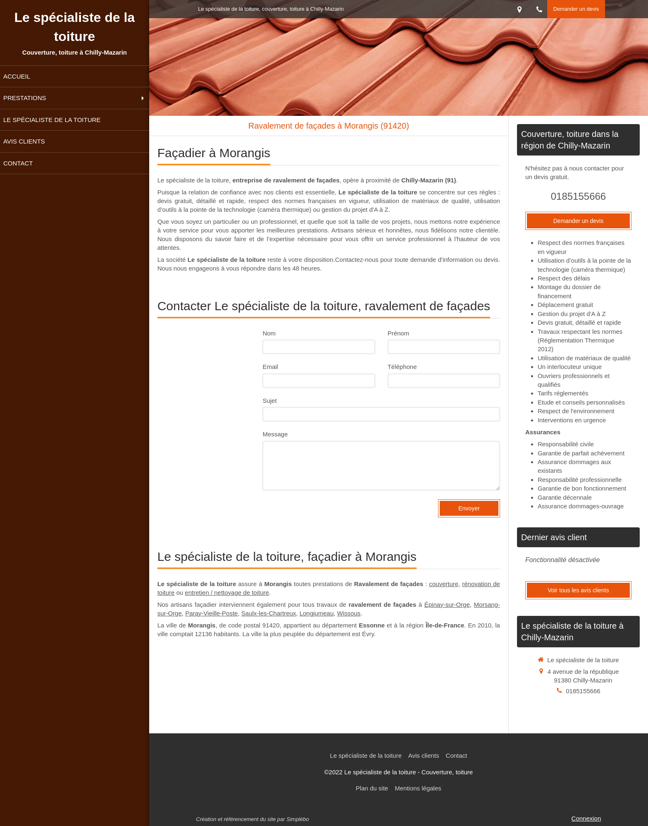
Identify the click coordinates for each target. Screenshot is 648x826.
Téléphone (402, 366)
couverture (443, 583)
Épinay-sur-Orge (447, 604)
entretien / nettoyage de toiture (227, 592)
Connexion (586, 818)
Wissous (349, 613)
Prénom (399, 333)
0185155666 (578, 196)
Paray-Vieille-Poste (211, 613)
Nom (269, 333)
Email (270, 366)
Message (275, 434)
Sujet (269, 400)
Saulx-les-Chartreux (268, 613)
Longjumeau (317, 613)
